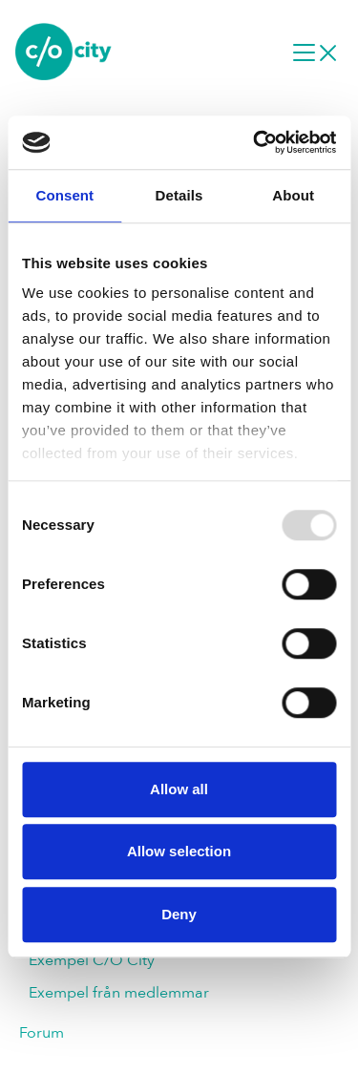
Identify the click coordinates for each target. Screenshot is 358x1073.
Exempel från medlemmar (119, 992)
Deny (179, 914)
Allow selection (179, 851)
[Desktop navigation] (315, 51)
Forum (41, 1032)
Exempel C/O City (92, 960)
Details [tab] (179, 195)
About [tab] (293, 195)
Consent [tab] (64, 195)
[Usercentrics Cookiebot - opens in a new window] (255, 142)
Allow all (179, 789)
